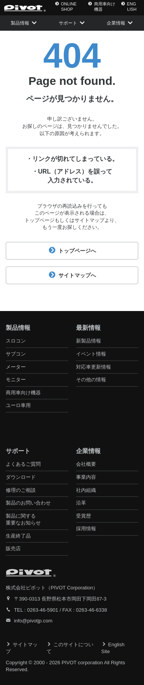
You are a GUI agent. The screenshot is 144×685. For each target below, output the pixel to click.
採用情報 (86, 528)
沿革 (81, 503)
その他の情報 (91, 379)
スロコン (16, 341)
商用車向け (101, 7)
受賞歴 (83, 516)
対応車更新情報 (93, 367)
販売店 (13, 548)
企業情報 (116, 23)
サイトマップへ (72, 275)
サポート (68, 23)
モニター (16, 379)
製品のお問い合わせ (28, 503)
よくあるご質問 (23, 464)
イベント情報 (91, 354)
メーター (16, 367)
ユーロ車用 (18, 405)
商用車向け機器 (23, 392)
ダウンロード (21, 477)
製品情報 (20, 23)
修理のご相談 (21, 490)
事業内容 (86, 477)
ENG (129, 7)
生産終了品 (18, 536)
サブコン (16, 354)
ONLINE (66, 7)
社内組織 (86, 490)
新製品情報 (88, 341)
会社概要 (86, 464)
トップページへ (72, 251)
